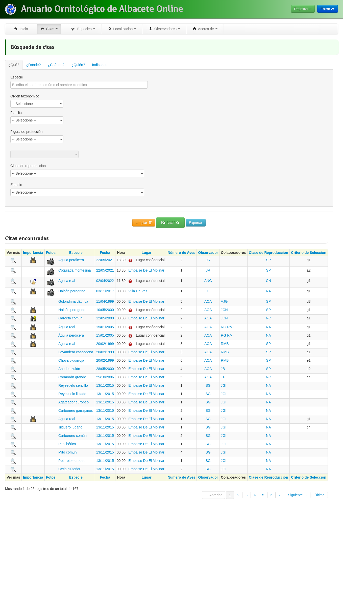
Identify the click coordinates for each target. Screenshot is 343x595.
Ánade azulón (69, 369)
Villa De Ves (137, 291)
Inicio (21, 29)
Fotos (51, 253)
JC (208, 291)
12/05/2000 (105, 318)
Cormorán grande (72, 377)
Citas (49, 29)
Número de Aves (181, 253)
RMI (230, 327)
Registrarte (302, 9)
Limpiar (144, 223)
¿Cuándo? (56, 65)
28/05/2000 (105, 369)
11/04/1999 (105, 301)
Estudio (16, 185)
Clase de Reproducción (268, 253)
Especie (16, 77)
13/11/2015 (105, 385)
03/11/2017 (105, 291)
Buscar (170, 222)
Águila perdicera (71, 260)
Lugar (147, 253)
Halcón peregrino (71, 291)
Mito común (67, 452)
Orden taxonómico (24, 96)
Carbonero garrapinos (75, 410)
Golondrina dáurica (73, 301)
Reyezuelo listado (72, 394)
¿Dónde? (33, 65)
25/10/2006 (105, 377)
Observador (208, 253)
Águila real (66, 281)
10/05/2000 (105, 310)
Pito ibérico (67, 444)
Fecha (105, 253)
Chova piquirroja (71, 360)
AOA (208, 301)
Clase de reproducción (28, 166)
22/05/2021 (105, 260)
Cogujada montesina (74, 270)
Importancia (33, 253)
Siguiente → (297, 495)
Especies (82, 29)
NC (268, 318)
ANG (208, 281)
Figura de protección (26, 132)
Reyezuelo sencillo (73, 385)
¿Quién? (78, 65)
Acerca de (205, 29)
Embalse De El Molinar (146, 270)
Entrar (328, 9)
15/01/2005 (105, 327)
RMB (225, 344)
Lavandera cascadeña (75, 352)
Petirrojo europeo (71, 461)
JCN (224, 310)
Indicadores (101, 65)
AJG (224, 301)
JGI (223, 385)
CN (268, 281)
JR (208, 260)
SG (208, 385)
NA (268, 291)
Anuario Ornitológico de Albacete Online (102, 9)
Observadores (164, 29)
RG (223, 327)
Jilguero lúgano (70, 427)
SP (268, 260)
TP (223, 377)
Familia (16, 113)
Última (319, 495)
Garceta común (70, 318)
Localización (122, 29)
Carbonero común (72, 436)
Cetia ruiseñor (69, 469)
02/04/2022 (105, 281)
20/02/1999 (105, 344)
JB (223, 369)
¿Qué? (13, 65)
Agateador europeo (73, 402)
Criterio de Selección (308, 253)
